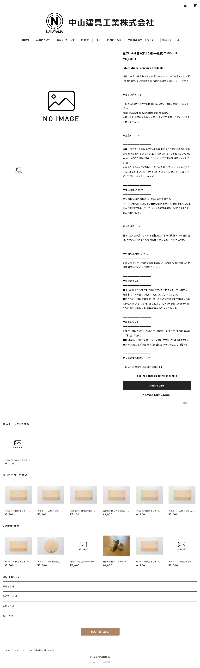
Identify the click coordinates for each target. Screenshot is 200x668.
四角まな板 (9, 586)
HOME (26, 40)
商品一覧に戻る (100, 631)
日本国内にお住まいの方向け (156, 395)
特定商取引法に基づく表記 (42, 650)
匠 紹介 (85, 40)
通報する (187, 403)
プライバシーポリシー (14, 650)
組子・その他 (9, 616)
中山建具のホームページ (141, 40)
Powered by (100, 662)
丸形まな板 (9, 606)
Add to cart (156, 385)
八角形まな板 (10, 596)
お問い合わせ (114, 40)
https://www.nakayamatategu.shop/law (145, 112)
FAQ (98, 40)
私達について (43, 40)
